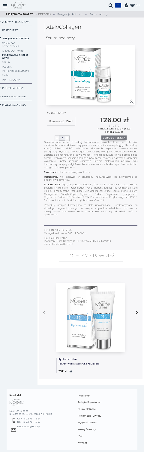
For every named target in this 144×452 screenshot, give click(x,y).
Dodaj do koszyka (114, 138)
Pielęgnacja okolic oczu (70, 14)
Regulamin (84, 395)
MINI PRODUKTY (11, 79)
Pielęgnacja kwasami (15, 71)
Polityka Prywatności (89, 402)
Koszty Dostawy (87, 429)
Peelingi (7, 66)
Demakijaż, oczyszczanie (11, 45)
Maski (5, 75)
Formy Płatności (87, 409)
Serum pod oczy (98, 14)
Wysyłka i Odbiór (87, 422)
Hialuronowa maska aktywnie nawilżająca (78, 363)
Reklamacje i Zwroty (89, 415)
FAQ (80, 435)
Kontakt (82, 442)
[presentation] (44, 312)
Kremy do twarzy (13, 50)
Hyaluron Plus (67, 359)
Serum (6, 62)
